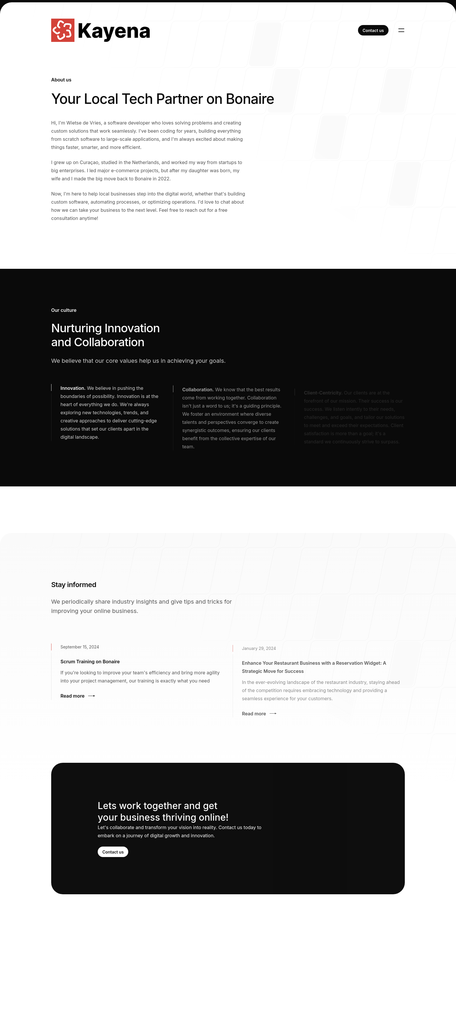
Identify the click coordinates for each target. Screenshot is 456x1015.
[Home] (100, 30)
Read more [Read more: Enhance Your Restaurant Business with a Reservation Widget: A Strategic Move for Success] (259, 716)
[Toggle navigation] (401, 30)
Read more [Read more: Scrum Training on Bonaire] (77, 697)
